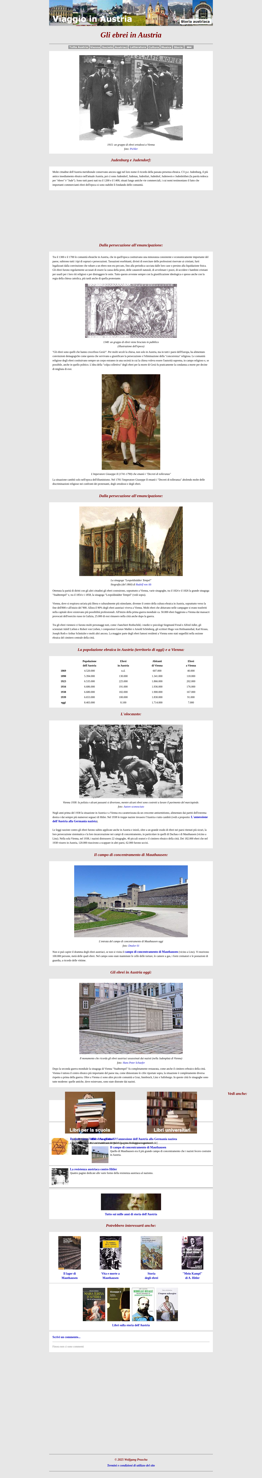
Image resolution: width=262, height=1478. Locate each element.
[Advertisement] (131, 215)
